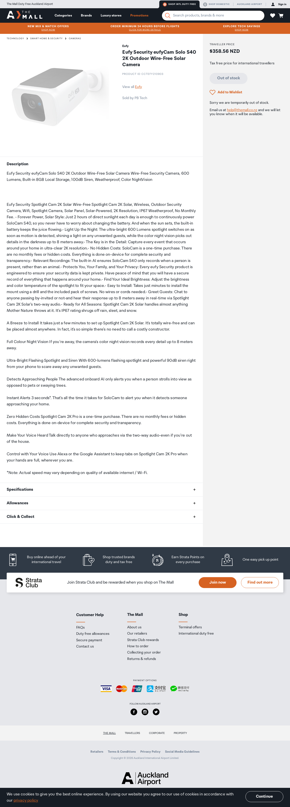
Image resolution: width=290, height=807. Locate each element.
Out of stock (228, 78)
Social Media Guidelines (182, 752)
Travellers (132, 733)
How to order (138, 646)
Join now (217, 582)
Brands (86, 15)
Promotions (139, 15)
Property (180, 733)
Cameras (75, 38)
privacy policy (26, 800)
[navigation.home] (24, 15)
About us (134, 627)
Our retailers (137, 634)
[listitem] (41, 560)
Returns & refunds (141, 659)
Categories (63, 15)
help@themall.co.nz (242, 110)
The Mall (109, 733)
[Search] (167, 15)
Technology (15, 38)
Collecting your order (144, 653)
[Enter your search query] (213, 15)
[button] (272, 15)
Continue (264, 796)
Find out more (260, 582)
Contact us (85, 647)
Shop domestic (216, 4)
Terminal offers (190, 627)
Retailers (96, 752)
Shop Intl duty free (179, 4)
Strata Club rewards (143, 640)
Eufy (138, 87)
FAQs (80, 628)
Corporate (157, 733)
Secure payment (89, 640)
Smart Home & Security (46, 38)
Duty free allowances (92, 634)
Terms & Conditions (122, 752)
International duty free (196, 634)
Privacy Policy (150, 752)
